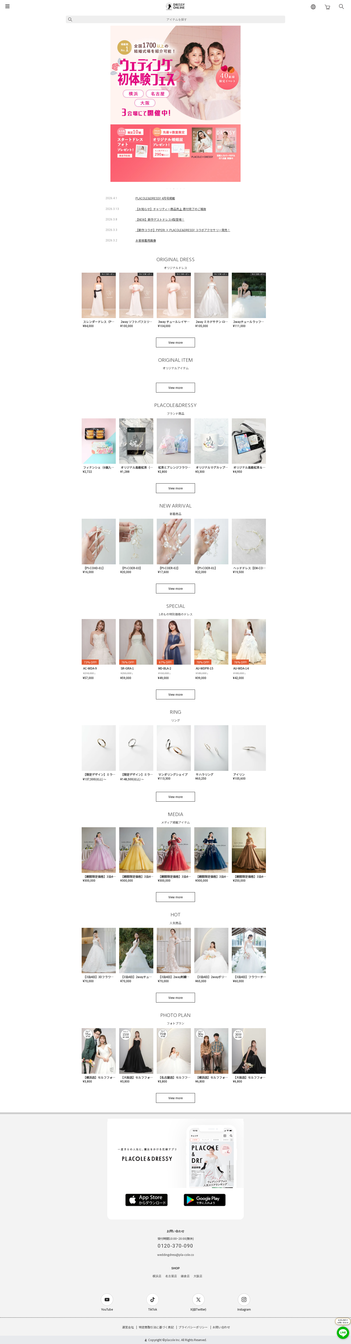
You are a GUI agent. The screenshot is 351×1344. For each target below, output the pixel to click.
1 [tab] (167, 188)
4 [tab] (177, 188)
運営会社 (128, 1327)
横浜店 (157, 1276)
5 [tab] (181, 188)
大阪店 (198, 1276)
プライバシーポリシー (193, 1327)
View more (175, 342)
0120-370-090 (175, 1246)
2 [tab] (170, 188)
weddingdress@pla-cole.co (175, 1254)
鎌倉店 (185, 1276)
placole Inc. (172, 1340)
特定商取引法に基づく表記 (156, 1327)
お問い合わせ (221, 1327)
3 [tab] (174, 188)
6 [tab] (184, 188)
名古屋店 (171, 1276)
